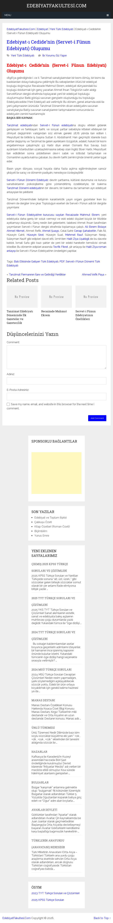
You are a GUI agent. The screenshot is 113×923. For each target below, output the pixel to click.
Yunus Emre (41, 535)
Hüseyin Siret (35, 234)
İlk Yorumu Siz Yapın (54, 55)
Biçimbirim (40, 531)
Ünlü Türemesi (43, 727)
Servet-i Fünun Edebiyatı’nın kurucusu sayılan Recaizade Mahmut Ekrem (53, 214)
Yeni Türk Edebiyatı (61, 29)
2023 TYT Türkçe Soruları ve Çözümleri (56, 893)
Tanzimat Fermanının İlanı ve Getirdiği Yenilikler (37, 274)
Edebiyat (42, 29)
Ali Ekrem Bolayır (95, 226)
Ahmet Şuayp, (51, 230)
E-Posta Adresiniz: (18, 389)
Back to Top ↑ (102, 918)
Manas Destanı (43, 700)
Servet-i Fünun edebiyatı (56, 125)
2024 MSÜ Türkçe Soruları (52, 669)
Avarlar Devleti (44, 809)
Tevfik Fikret (60, 246)
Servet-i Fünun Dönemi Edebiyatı (27, 180)
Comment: (13, 342)
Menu (7, 15)
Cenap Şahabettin (85, 230)
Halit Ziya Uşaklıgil (78, 238)
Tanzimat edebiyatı (19, 125)
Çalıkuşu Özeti (43, 522)
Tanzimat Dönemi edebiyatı (24, 188)
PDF (62, 261)
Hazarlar (39, 751)
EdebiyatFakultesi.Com (56, 5)
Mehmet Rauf (74, 234)
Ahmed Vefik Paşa (93, 274)
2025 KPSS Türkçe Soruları (48, 899)
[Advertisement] (57, 473)
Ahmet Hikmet (15, 230)
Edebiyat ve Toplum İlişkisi (50, 517)
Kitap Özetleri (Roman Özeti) (52, 526)
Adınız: (11, 374)
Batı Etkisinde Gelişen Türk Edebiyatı (36, 261)
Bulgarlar (40, 782)
